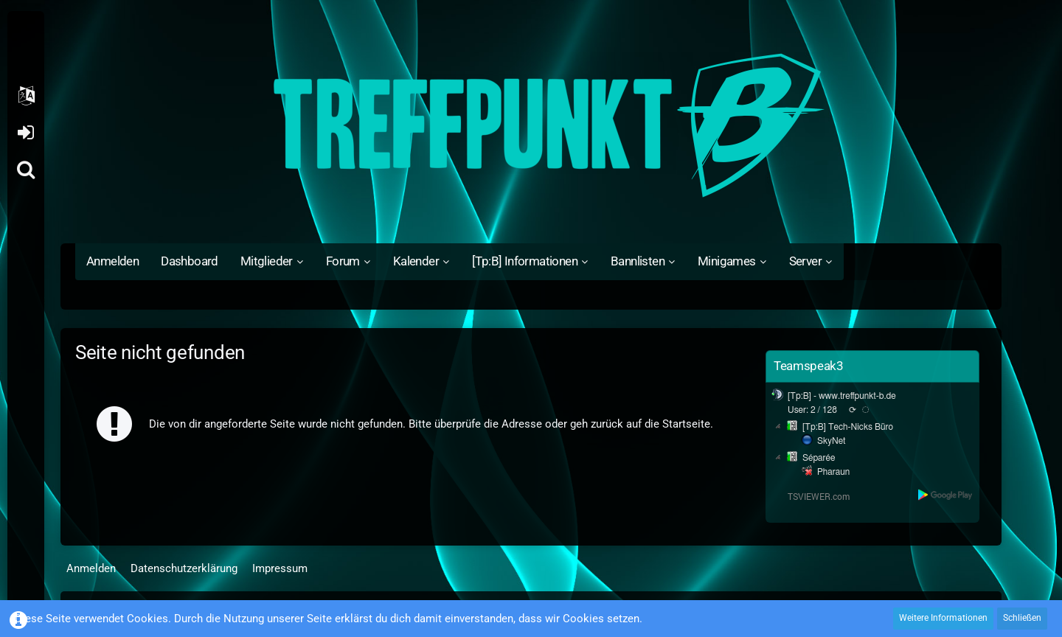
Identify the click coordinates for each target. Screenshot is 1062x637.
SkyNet (831, 440)
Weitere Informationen (943, 618)
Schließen (1022, 618)
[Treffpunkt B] (531, 125)
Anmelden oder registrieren (25, 132)
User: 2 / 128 (812, 409)
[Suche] (25, 169)
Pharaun (833, 471)
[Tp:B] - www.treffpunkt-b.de (842, 395)
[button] (25, 95)
